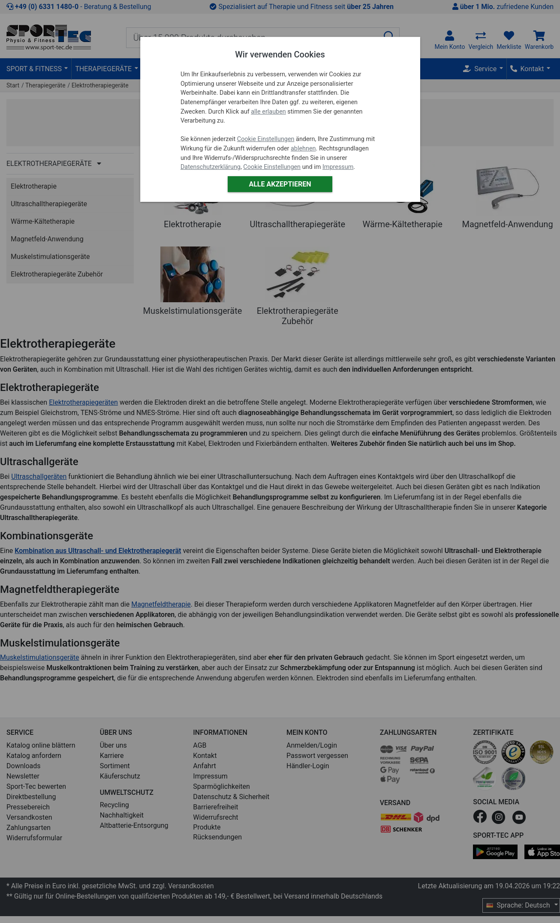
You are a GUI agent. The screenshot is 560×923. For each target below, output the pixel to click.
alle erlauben (268, 111)
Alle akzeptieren (280, 184)
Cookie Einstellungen (266, 139)
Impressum (337, 167)
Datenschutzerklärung (211, 167)
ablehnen (303, 148)
